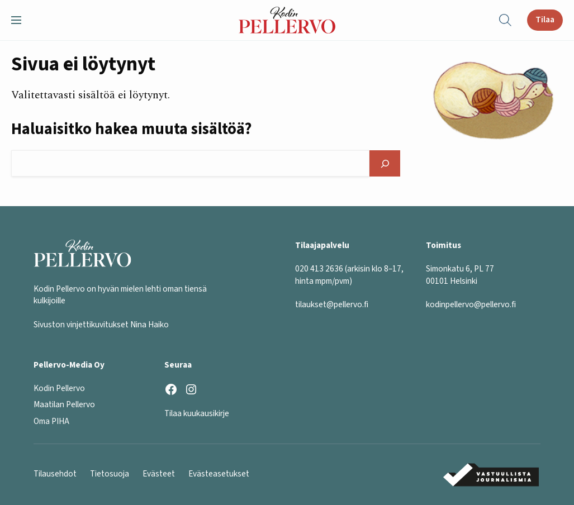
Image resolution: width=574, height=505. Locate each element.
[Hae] (384, 163)
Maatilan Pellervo (64, 404)
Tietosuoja (109, 474)
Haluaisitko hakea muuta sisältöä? (131, 129)
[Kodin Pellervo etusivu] (287, 20)
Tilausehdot (55, 474)
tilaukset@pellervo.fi (331, 304)
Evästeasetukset (218, 474)
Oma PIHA (51, 421)
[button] (20, 20)
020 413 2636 (319, 269)
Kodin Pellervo (59, 388)
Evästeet (159, 474)
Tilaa (544, 19)
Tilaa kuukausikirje (196, 413)
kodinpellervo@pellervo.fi (471, 304)
